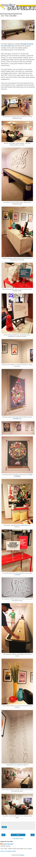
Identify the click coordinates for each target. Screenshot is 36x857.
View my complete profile (8, 851)
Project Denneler (7, 844)
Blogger (21, 855)
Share (4, 827)
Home (17, 835)
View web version (18, 838)
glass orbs (14, 764)
